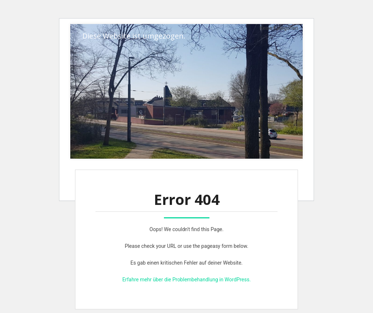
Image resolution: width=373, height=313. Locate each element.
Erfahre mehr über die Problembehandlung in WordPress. (186, 279)
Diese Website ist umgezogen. (133, 36)
